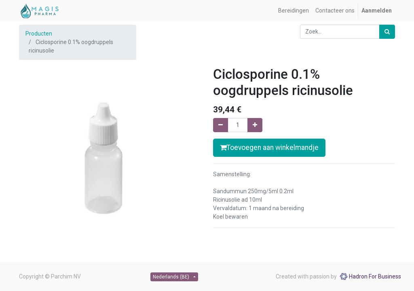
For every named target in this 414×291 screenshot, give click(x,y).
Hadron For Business (375, 276)
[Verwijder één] (220, 125)
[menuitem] (293, 10)
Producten (38, 33)
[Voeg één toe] (254, 125)
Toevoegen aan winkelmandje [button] (269, 147)
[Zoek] (387, 32)
